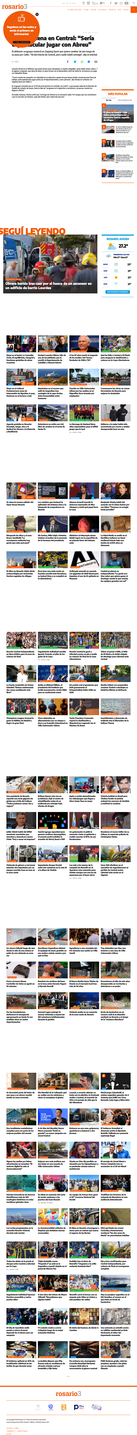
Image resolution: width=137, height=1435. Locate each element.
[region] (68, 22)
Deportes (112, 10)
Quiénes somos (12, 1428)
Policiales (102, 10)
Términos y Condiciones (17, 1431)
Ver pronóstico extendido (117, 292)
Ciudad (86, 10)
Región (93, 10)
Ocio (119, 10)
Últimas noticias (74, 10)
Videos (125, 10)
